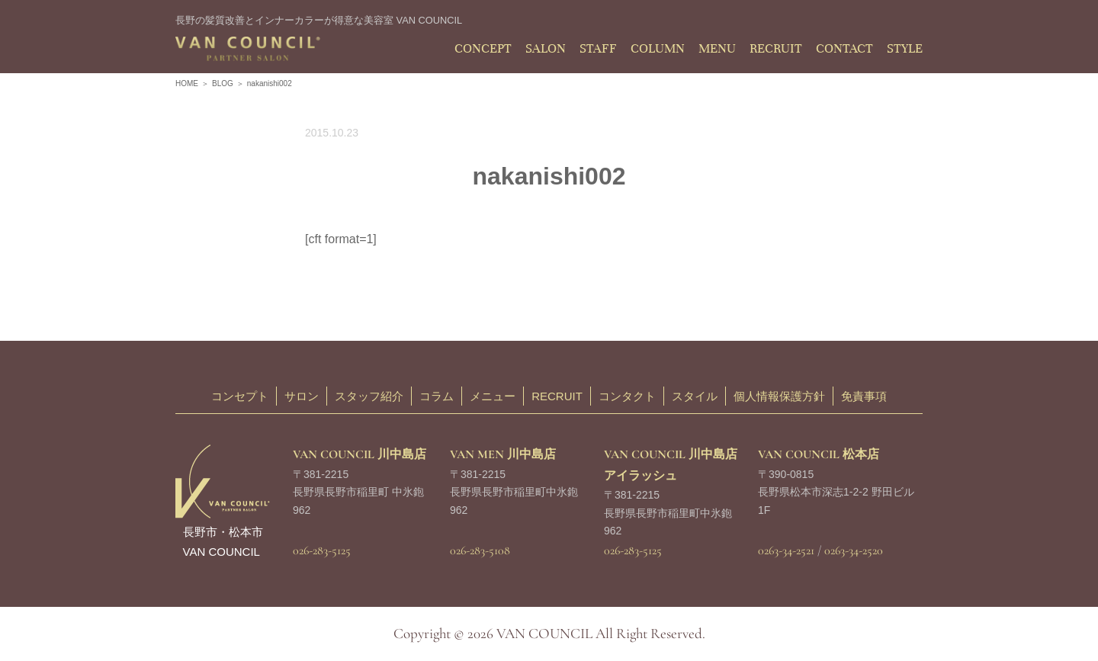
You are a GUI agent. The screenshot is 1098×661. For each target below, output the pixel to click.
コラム (436, 396)
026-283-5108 (480, 550)
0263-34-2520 (853, 550)
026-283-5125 (322, 550)
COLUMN (658, 48)
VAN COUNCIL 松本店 (818, 454)
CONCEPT (483, 48)
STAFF (598, 48)
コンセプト (239, 396)
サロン (301, 396)
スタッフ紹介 (369, 396)
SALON (545, 48)
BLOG (222, 83)
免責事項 (864, 396)
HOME (186, 83)
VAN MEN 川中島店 (503, 454)
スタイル (695, 396)
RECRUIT (776, 48)
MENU (717, 48)
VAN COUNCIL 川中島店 (359, 454)
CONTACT (844, 48)
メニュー (492, 396)
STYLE (905, 48)
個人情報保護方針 (779, 396)
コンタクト (627, 396)
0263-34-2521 (786, 550)
